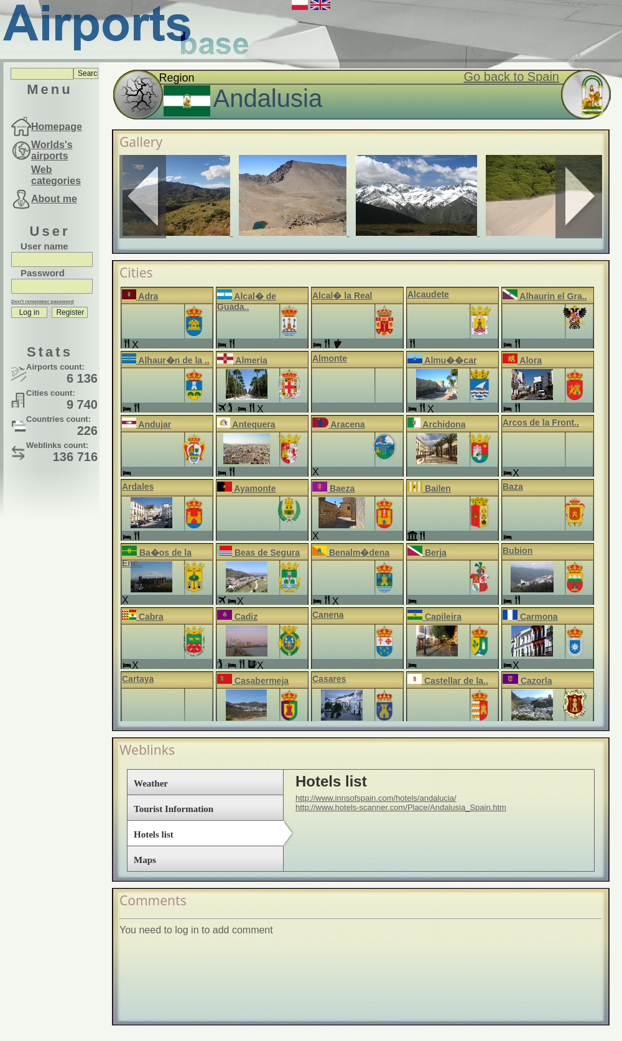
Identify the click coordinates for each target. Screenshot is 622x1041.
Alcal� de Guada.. (246, 301)
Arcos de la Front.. (541, 422)
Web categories (56, 175)
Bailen (429, 488)
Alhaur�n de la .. (166, 360)
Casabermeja (253, 681)
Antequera (246, 424)
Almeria (242, 360)
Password (43, 273)
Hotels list (154, 834)
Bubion (517, 551)
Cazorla (527, 681)
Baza (513, 487)
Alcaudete (428, 294)
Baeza (333, 488)
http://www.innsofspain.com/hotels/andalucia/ (376, 798)
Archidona (436, 424)
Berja (427, 553)
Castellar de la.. (447, 681)
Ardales (138, 487)
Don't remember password (42, 301)
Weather (151, 783)
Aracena (338, 424)
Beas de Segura (258, 553)
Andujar (146, 424)
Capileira (434, 617)
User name (44, 246)
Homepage (56, 126)
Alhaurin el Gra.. (545, 296)
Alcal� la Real (342, 296)
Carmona (530, 617)
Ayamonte (246, 488)
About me (54, 199)
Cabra (143, 617)
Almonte (329, 358)
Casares (329, 679)
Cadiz (237, 617)
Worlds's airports (52, 150)
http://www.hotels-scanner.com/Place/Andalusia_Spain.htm (400, 807)
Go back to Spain (511, 76)
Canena (328, 615)
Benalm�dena (350, 553)
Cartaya (138, 679)
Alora (522, 360)
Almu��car (441, 360)
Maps (145, 860)
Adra (140, 296)
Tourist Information (173, 809)
